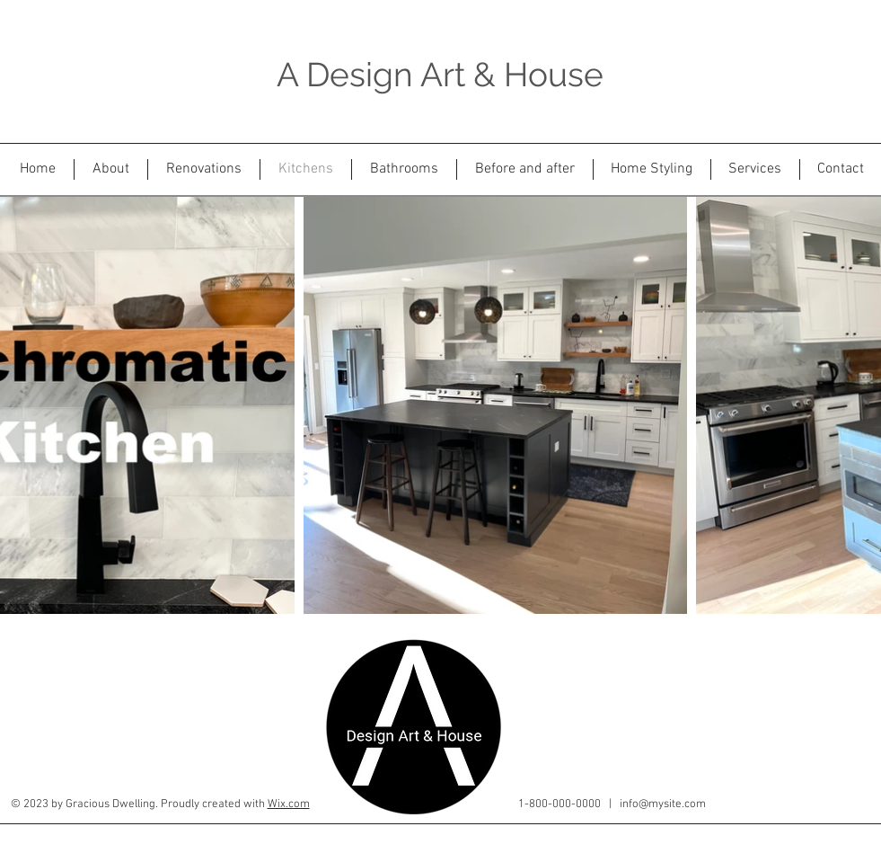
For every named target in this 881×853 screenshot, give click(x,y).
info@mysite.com (663, 804)
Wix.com (289, 804)
